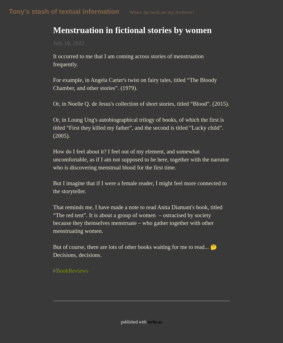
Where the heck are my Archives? (161, 12)
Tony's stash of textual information (64, 11)
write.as (155, 322)
